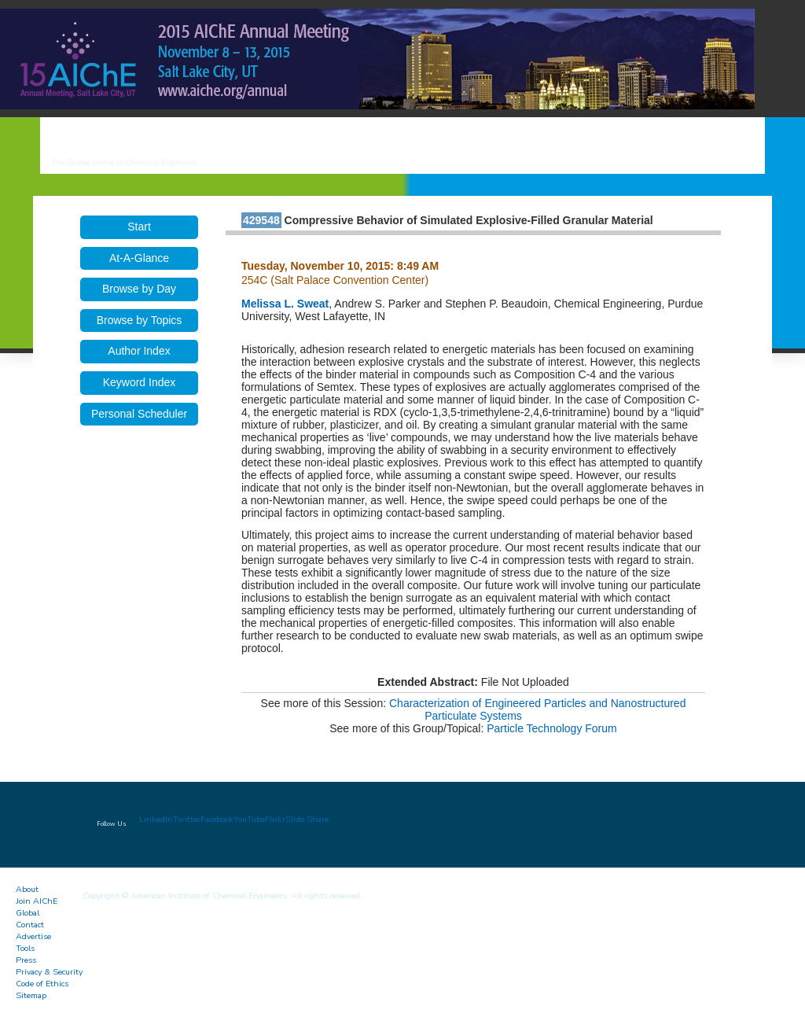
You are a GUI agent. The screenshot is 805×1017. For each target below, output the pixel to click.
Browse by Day (139, 288)
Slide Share (307, 819)
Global (27, 913)
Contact (30, 924)
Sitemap (31, 995)
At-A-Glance (139, 258)
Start (139, 226)
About (27, 889)
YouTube (249, 819)
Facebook (216, 819)
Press (26, 960)
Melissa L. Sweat (285, 303)
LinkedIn (156, 819)
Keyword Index (139, 382)
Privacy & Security (49, 972)
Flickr (275, 819)
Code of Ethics (42, 983)
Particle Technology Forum (551, 728)
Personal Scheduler (139, 413)
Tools (25, 948)
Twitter (186, 819)
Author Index (139, 351)
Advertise (33, 936)
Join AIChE (36, 901)
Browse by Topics (139, 320)
